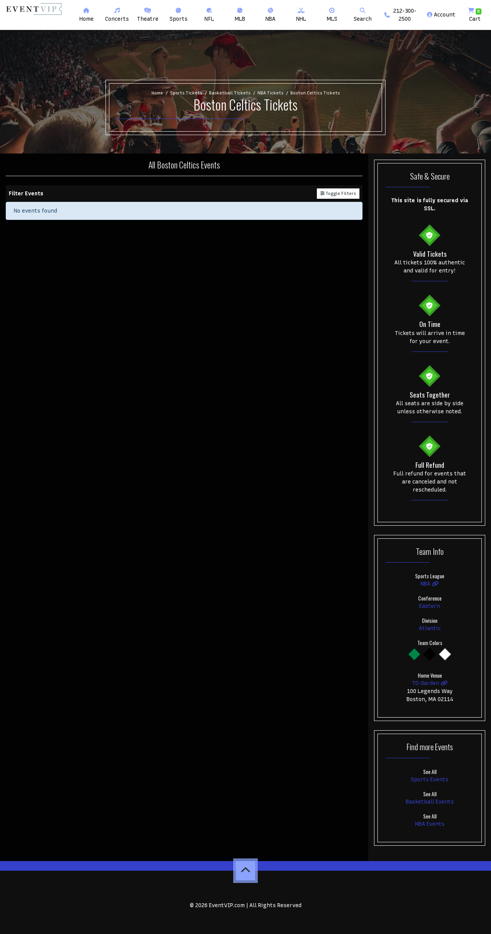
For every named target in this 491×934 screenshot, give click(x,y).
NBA (429, 584)
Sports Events (429, 779)
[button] (117, 15)
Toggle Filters (338, 193)
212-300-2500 (400, 15)
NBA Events (430, 824)
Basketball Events (430, 802)
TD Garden (430, 683)
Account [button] (441, 15)
